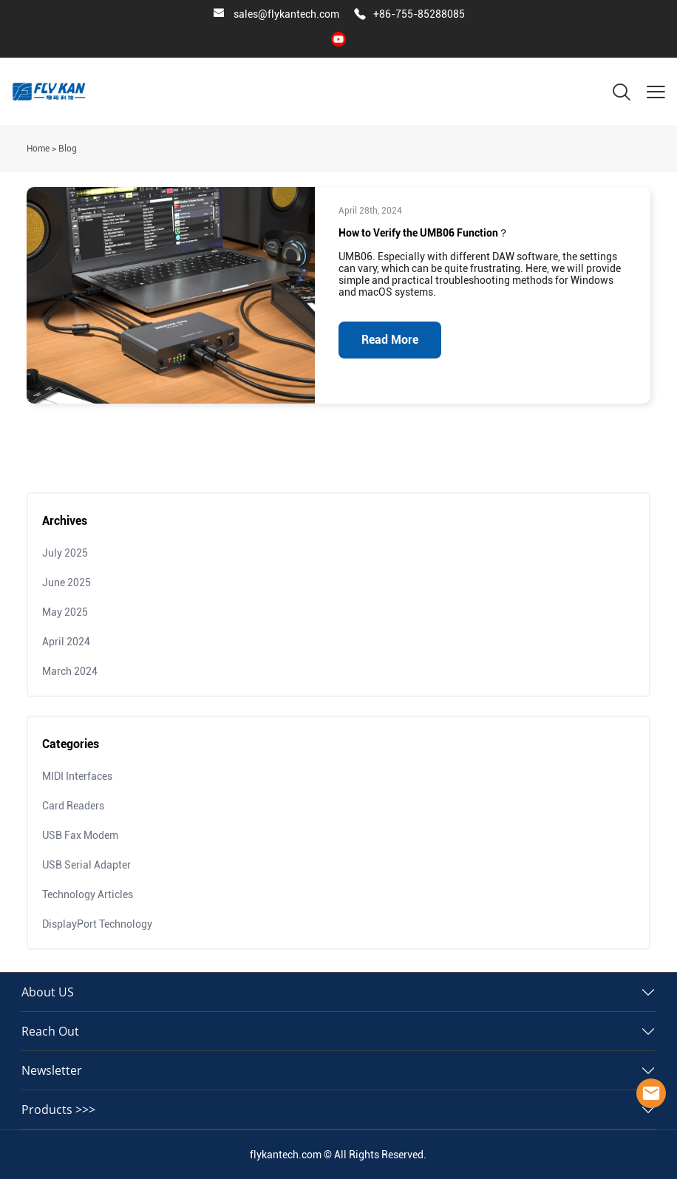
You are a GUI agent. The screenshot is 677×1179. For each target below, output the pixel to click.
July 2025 (65, 553)
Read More (389, 340)
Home (38, 148)
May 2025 (65, 612)
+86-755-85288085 (419, 14)
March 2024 (70, 671)
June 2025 (66, 582)
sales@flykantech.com (286, 14)
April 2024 (66, 642)
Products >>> (58, 1109)
